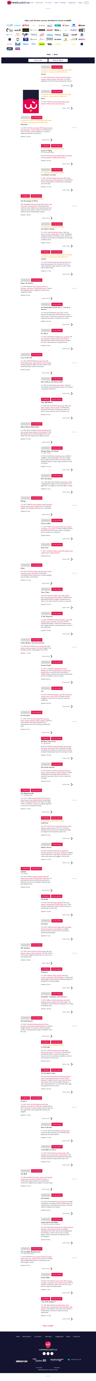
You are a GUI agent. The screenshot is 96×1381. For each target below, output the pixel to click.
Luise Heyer (68, 155)
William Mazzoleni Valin (39, 876)
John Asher (42, 361)
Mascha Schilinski (57, 155)
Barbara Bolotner (55, 553)
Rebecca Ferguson (31, 648)
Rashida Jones (45, 1155)
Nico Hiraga (64, 338)
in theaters (45, 67)
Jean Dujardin (48, 1256)
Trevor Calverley (37, 286)
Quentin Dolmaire (61, 772)
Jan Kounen (37, 1256)
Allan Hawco (49, 1052)
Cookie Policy (57, 1367)
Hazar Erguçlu (25, 800)
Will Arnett (53, 621)
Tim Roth (39, 648)
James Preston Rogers (61, 1283)
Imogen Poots (48, 204)
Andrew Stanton (61, 1153)
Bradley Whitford (55, 338)
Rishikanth (64, 852)
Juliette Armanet (58, 180)
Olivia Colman (47, 571)
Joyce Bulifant (47, 363)
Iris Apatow (44, 528)
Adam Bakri (51, 748)
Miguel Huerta (45, 672)
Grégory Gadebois (50, 772)
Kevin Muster (31, 1026)
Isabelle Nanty (45, 553)
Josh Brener (30, 288)
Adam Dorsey (30, 506)
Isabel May (39, 1106)
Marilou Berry (69, 551)
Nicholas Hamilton (30, 720)
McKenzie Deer (38, 878)
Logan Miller (50, 1283)
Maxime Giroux (57, 1050)
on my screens (57, 67)
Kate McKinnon (54, 1155)
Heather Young (57, 595)
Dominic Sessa (45, 696)
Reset (56, 54)
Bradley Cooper (65, 620)
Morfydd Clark (49, 264)
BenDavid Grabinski (42, 430)
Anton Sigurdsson (37, 504)
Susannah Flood (32, 206)
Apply (49, 54)
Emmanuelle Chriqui (26, 363)
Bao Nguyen (64, 482)
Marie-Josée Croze (26, 1258)
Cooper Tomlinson (35, 130)
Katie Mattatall (49, 597)
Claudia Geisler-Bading (59, 157)
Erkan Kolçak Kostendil (35, 800)
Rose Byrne (68, 694)
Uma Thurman (67, 527)
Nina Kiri (65, 826)
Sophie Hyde (36, 571)
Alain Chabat (64, 1002)
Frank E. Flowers (39, 1177)
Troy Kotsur (57, 1052)
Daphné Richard (36, 1258)
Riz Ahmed (66, 262)
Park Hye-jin (56, 852)
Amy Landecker (65, 337)
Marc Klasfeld (36, 719)
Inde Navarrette (25, 130)
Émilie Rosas (58, 1227)
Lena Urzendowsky (46, 157)
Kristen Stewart (36, 204)
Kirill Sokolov (61, 406)
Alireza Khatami (37, 798)
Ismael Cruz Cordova (42, 1179)
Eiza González (42, 432)
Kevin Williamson (37, 1104)
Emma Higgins (57, 927)
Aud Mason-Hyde (26, 573)
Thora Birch (24, 206)
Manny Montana (59, 977)
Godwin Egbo (55, 234)
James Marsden (33, 432)
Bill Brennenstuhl (38, 1024)
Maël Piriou (61, 770)
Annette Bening (59, 904)
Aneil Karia (56, 262)
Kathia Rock (46, 878)
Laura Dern (60, 621)
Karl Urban (32, 1179)
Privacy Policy (39, 1367)
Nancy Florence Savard (53, 1229)
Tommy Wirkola (57, 102)
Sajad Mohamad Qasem (52, 1078)
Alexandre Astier (62, 1000)
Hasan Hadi (56, 1076)
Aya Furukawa (58, 929)
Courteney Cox (31, 1106)
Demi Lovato (54, 696)
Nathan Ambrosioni (57, 178)
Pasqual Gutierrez (59, 668)
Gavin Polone (59, 1281)
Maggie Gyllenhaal (58, 902)
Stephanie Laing (57, 694)
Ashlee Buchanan (40, 1026)
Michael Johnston (47, 128)
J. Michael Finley (53, 1307)
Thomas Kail (58, 77)
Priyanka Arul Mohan (47, 852)
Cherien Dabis (56, 746)
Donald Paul (37, 506)
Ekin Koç (47, 798)
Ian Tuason (56, 826)
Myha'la (47, 407)
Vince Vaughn (24, 432)
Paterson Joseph (55, 407)
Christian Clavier (55, 1002)
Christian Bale (50, 904)
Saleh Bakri (44, 748)
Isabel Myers (50, 977)
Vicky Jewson (56, 527)
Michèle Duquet (51, 828)
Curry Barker (36, 128)
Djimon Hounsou (60, 103)
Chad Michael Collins (40, 288)
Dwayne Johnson (51, 79)
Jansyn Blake (57, 597)
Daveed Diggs (63, 1155)
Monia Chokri (49, 180)
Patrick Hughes (41, 951)
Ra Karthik (62, 851)
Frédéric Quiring (57, 551)
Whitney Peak (50, 103)
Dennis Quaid (30, 953)
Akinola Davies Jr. (58, 232)
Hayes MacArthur (38, 363)
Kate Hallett (67, 927)
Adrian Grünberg (57, 975)
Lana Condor (52, 528)
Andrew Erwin (61, 1305)
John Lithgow (35, 573)
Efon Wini (47, 234)
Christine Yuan (66, 670)
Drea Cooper (60, 385)
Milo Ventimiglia (63, 1307)
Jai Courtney (38, 953)
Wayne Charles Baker (27, 878)
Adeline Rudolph (40, 720)
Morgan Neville (65, 1131)
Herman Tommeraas (47, 929)
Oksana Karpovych (62, 1201)
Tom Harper (40, 646)
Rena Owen (60, 79)
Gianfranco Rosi (60, 456)
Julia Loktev (60, 312)
